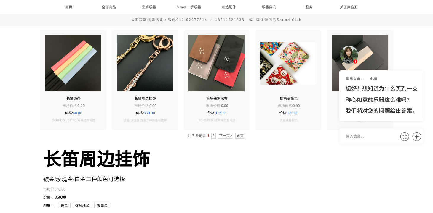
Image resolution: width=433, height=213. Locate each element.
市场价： (50, 188)
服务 (308, 6)
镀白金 (102, 205)
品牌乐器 (149, 6)
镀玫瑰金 (82, 205)
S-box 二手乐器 (189, 6)
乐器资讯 (269, 6)
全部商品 (109, 6)
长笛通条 (73, 98)
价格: (69, 112)
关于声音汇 (349, 6)
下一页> (225, 136)
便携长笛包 (289, 98)
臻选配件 (229, 6)
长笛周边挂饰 (145, 98)
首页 (68, 6)
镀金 (64, 205)
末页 (240, 136)
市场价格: (70, 105)
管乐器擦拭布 (217, 98)
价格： (49, 196)
